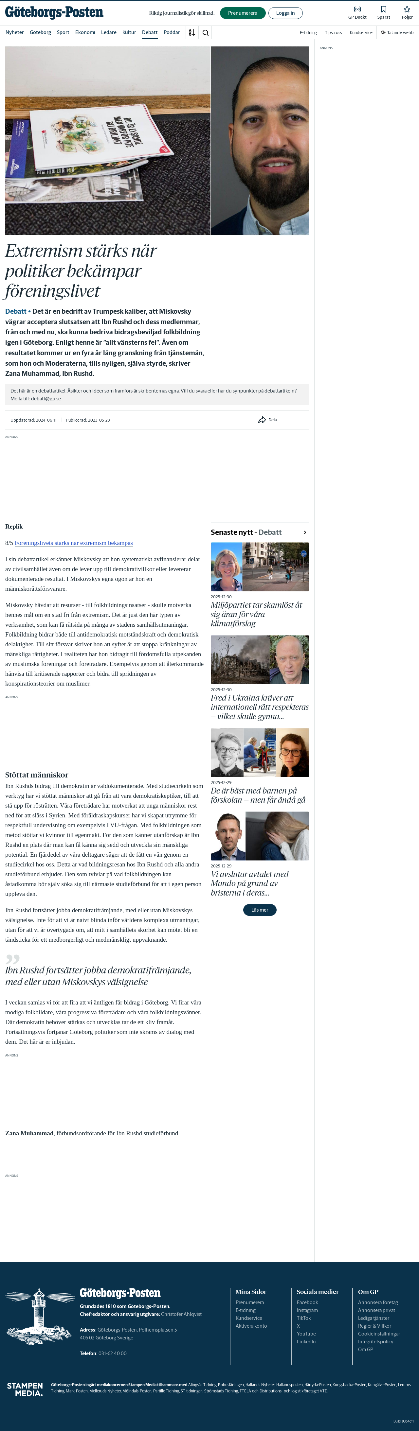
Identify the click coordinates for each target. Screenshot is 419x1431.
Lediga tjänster (373, 1318)
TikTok (304, 1318)
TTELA (245, 1390)
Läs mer (259, 910)
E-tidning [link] (308, 32)
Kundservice (249, 1318)
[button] (205, 32)
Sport (63, 32)
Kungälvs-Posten (382, 1384)
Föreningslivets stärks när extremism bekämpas (74, 542)
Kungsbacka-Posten (349, 1384)
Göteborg (40, 32)
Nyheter (15, 32)
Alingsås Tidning (202, 1384)
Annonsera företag (378, 1302)
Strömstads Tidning (221, 1390)
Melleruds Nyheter (105, 1390)
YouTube (306, 1334)
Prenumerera (250, 1302)
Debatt (150, 32)
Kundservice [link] (361, 32)
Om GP (365, 1349)
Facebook (307, 1302)
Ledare (109, 32)
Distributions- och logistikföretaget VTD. (294, 1390)
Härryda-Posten (317, 1384)
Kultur (129, 32)
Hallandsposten (289, 1384)
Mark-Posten (77, 1390)
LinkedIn (306, 1341)
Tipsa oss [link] (333, 32)
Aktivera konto (251, 1326)
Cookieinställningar (379, 1334)
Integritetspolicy (375, 1341)
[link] (54, 13)
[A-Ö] (192, 32)
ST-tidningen (192, 1390)
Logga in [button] (285, 13)
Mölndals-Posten (137, 1390)
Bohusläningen (231, 1384)
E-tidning (246, 1310)
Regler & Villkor (374, 1326)
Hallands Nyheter (260, 1384)
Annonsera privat (376, 1310)
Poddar (172, 32)
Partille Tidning (166, 1390)
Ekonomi (85, 32)
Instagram (307, 1310)
